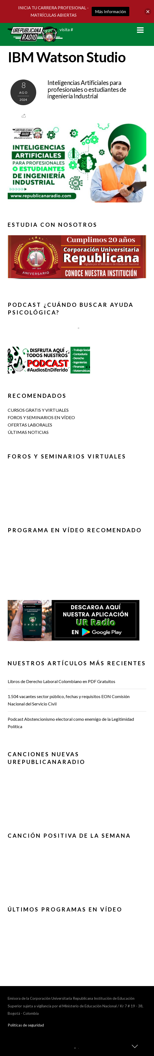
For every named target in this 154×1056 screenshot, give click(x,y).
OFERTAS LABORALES (30, 424)
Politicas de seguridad (26, 1025)
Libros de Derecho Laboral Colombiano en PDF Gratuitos (61, 681)
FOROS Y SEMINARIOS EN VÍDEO (41, 417)
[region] (77, 259)
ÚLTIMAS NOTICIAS (28, 432)
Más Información (110, 11)
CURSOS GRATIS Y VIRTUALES (38, 410)
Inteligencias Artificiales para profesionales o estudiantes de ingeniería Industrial (86, 89)
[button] (77, 256)
